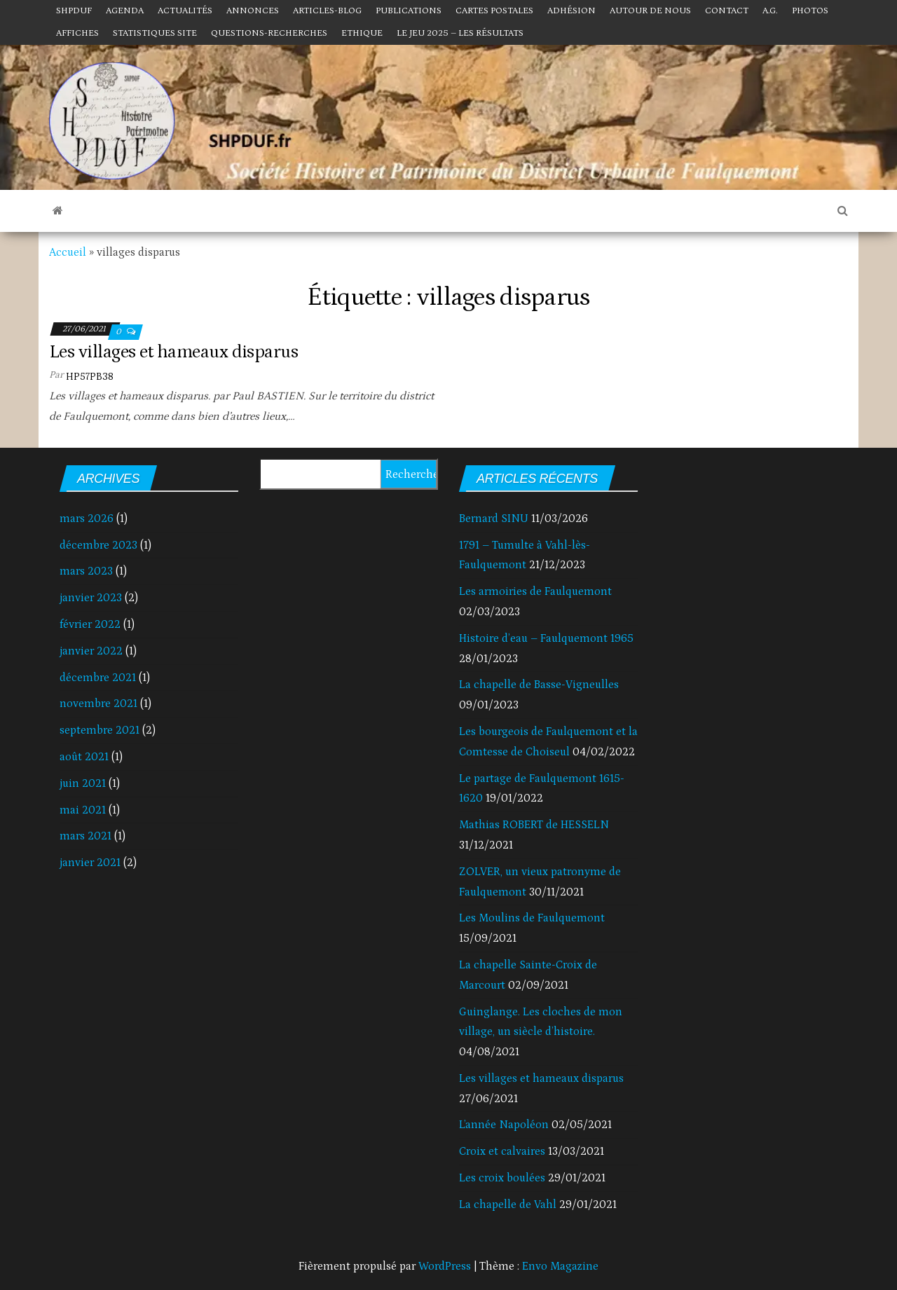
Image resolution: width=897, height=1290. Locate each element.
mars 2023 (86, 571)
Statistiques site (155, 33)
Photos (810, 11)
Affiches (77, 33)
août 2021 (84, 756)
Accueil (67, 252)
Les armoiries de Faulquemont (535, 591)
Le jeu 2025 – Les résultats (460, 33)
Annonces (252, 11)
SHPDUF (74, 11)
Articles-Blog (327, 11)
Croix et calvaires (502, 1151)
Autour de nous (650, 11)
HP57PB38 (90, 377)
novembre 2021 (98, 703)
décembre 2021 (98, 677)
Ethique (362, 33)
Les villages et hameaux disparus (173, 352)
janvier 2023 (91, 597)
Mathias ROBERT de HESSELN (534, 824)
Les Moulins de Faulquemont (532, 918)
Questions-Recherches (269, 33)
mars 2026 (87, 518)
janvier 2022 (91, 651)
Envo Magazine (560, 1266)
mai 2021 (83, 810)
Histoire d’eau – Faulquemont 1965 (546, 638)
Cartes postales (494, 11)
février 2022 (90, 624)
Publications (408, 11)
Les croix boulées (502, 1178)
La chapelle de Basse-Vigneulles (539, 684)
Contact (726, 11)
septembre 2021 (99, 730)
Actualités (185, 11)
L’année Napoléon (504, 1124)
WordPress (444, 1266)
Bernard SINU (493, 518)
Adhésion (571, 11)
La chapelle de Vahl (507, 1204)
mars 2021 (85, 836)
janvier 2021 (90, 862)
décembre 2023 (98, 545)
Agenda (125, 11)
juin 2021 (83, 783)
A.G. (770, 11)
